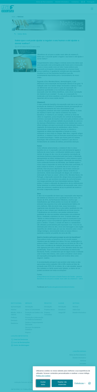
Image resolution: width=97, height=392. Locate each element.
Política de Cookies (43, 376)
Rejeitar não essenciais (62, 383)
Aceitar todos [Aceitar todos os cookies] (43, 383)
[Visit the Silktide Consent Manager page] (89, 383)
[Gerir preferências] (79, 383)
